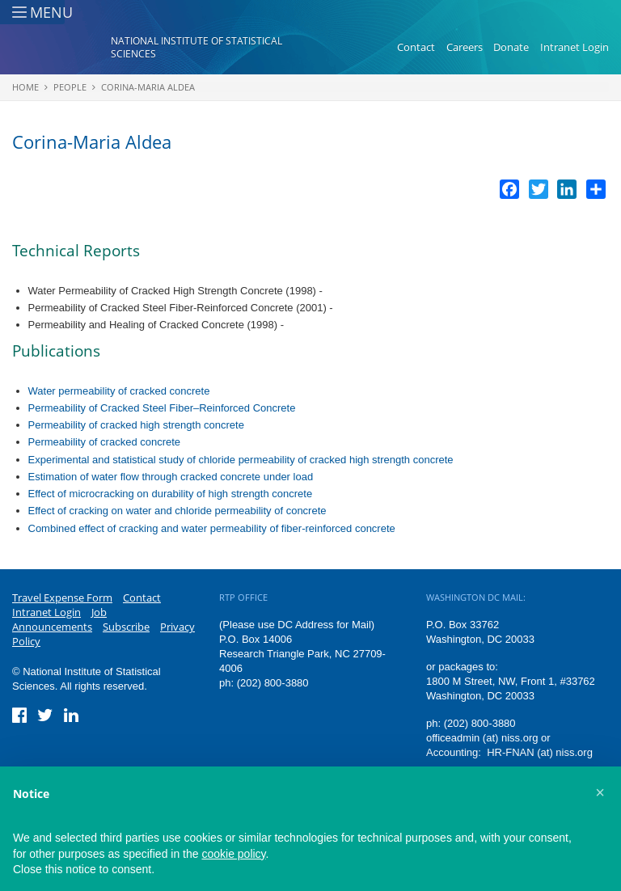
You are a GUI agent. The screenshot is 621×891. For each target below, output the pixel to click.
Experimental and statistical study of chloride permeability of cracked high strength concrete (241, 460)
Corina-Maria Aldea (148, 87)
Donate (511, 47)
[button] (600, 792)
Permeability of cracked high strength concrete (136, 425)
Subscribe (126, 626)
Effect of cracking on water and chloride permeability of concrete (177, 511)
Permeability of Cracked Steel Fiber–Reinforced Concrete (162, 408)
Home (25, 87)
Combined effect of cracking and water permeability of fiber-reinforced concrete (211, 528)
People (70, 87)
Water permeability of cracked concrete (119, 391)
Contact (416, 47)
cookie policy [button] (233, 853)
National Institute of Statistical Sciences (196, 47)
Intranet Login (574, 47)
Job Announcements (59, 619)
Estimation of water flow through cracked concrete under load (171, 477)
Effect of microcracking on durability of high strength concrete (170, 494)
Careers (464, 47)
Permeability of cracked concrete (104, 442)
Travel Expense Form (62, 597)
